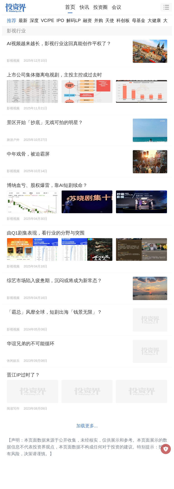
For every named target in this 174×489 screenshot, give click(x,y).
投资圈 (100, 7)
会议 (116, 7)
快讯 (84, 7)
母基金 (138, 20)
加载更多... (87, 425)
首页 (70, 7)
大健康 (154, 20)
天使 (109, 20)
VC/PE (47, 20)
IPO (60, 20)
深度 (34, 20)
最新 (23, 20)
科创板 (123, 20)
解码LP (73, 20)
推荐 (11, 20)
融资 (87, 20)
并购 (98, 20)
